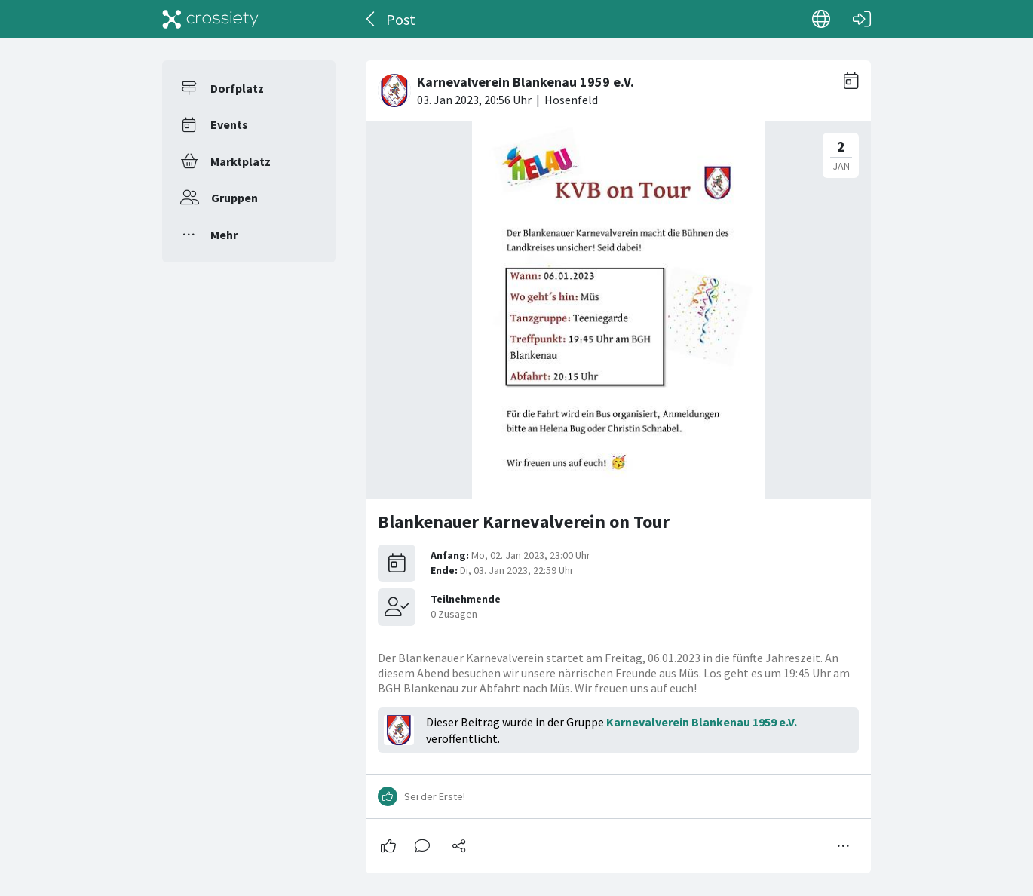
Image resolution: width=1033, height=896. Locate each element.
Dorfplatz (237, 88)
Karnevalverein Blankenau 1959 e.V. (701, 721)
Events (229, 124)
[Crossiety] (210, 19)
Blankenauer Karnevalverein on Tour (524, 521)
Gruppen (234, 197)
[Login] (862, 19)
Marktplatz (240, 161)
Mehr (224, 234)
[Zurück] (371, 19)
